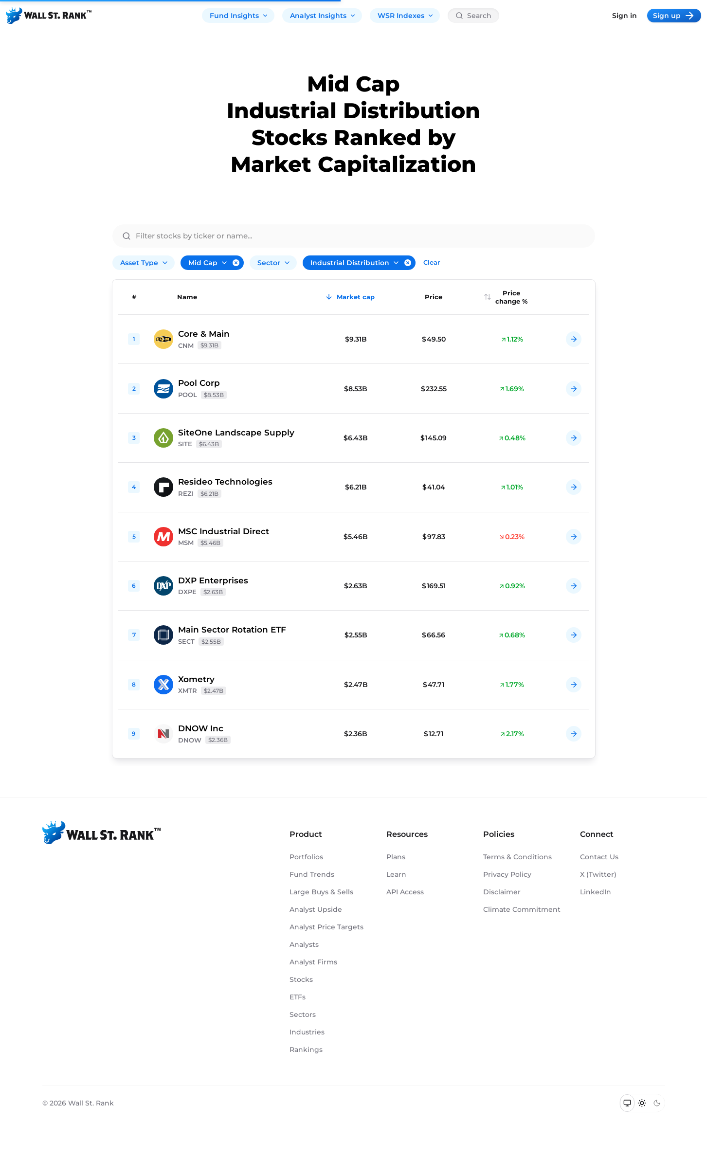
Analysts (304, 944)
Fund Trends (312, 874)
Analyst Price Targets (326, 927)
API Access (405, 891)
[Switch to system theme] (627, 1103)
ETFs (298, 997)
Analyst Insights (323, 15)
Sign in (624, 15)
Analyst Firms (313, 962)
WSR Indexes (406, 15)
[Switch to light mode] (642, 1103)
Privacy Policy (507, 874)
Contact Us (599, 856)
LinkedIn (595, 891)
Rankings (306, 1049)
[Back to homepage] (48, 15)
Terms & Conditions (517, 856)
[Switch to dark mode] (657, 1103)
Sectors (303, 1014)
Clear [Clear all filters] (431, 262)
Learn (396, 874)
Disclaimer (502, 891)
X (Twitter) (598, 874)
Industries (307, 1032)
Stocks (301, 979)
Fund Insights (239, 15)
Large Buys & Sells (321, 891)
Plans (395, 856)
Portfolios (306, 856)
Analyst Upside (316, 909)
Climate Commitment (522, 909)
